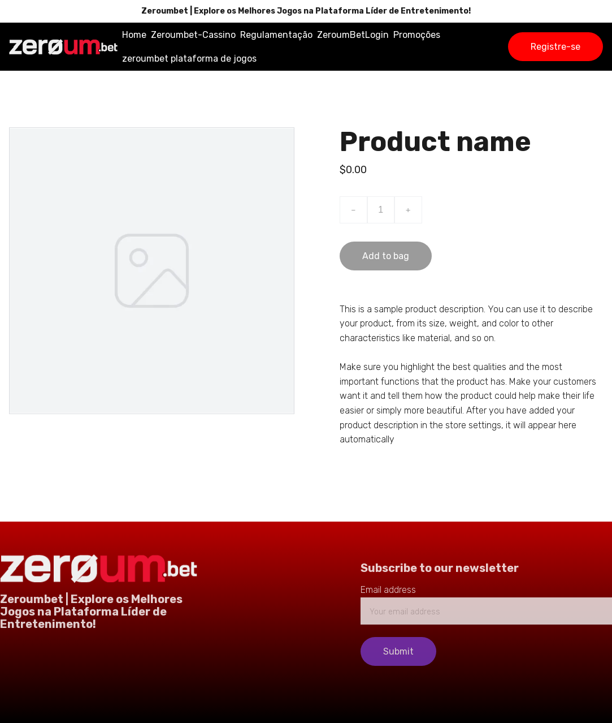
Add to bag (385, 256)
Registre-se (555, 46)
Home (134, 34)
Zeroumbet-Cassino (193, 34)
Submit (398, 651)
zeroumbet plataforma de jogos (189, 58)
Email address (388, 589)
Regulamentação (276, 34)
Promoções (416, 34)
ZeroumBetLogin (353, 34)
